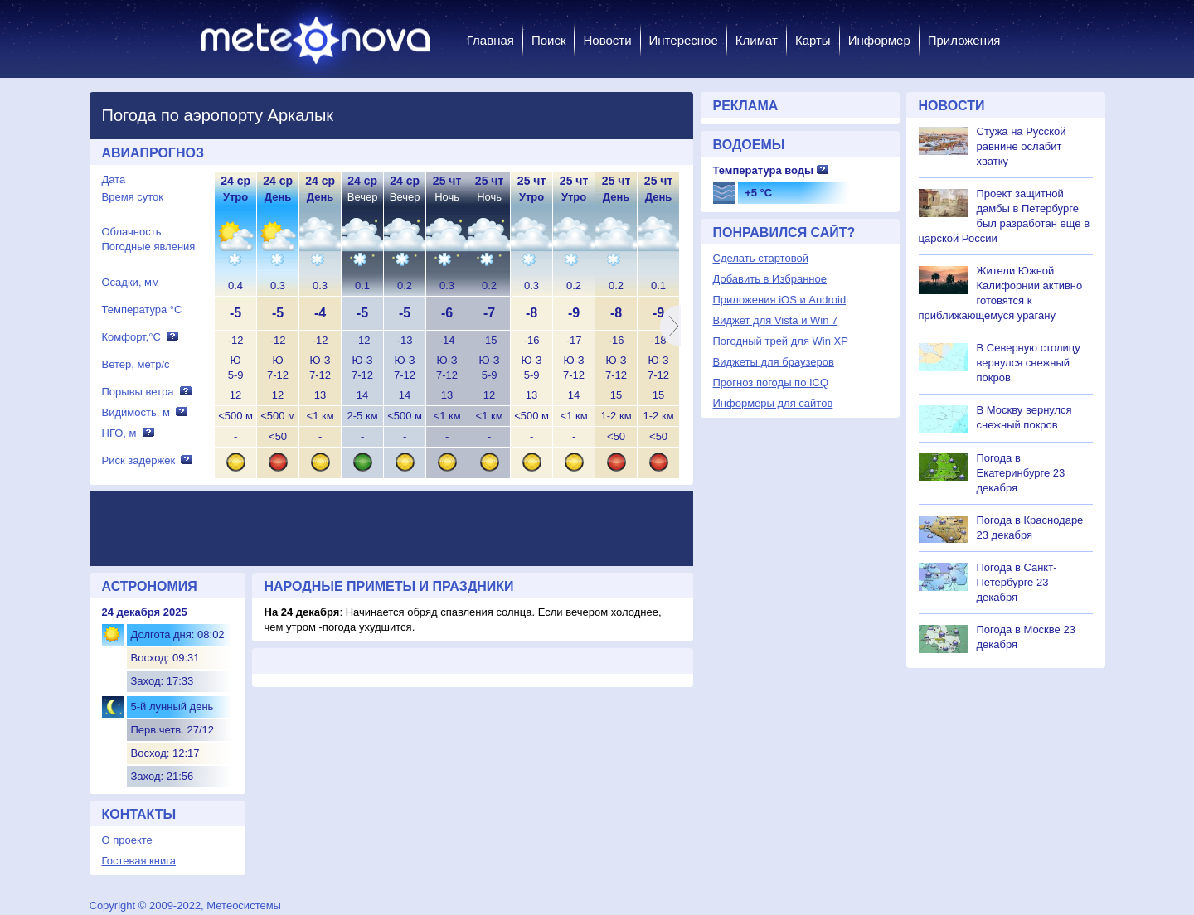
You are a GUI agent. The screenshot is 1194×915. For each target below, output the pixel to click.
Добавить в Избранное (770, 279)
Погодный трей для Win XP (780, 341)
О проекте (127, 840)
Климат (756, 40)
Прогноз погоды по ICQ (771, 382)
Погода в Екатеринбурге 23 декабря (1021, 473)
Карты (813, 40)
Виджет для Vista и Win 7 (775, 320)
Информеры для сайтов (773, 403)
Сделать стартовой (760, 258)
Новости (607, 40)
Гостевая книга (139, 860)
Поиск (548, 40)
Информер (879, 40)
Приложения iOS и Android (780, 299)
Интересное (683, 40)
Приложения (964, 40)
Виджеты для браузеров (773, 362)
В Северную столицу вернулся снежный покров (1028, 362)
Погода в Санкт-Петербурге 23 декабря (1017, 582)
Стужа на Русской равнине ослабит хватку (1021, 146)
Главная (490, 40)
